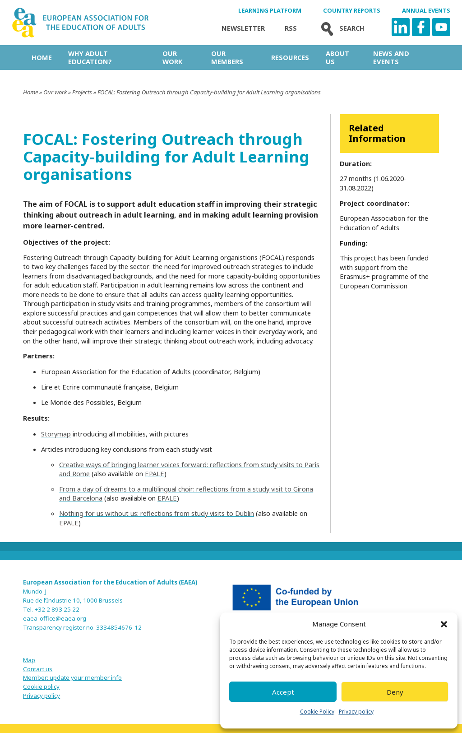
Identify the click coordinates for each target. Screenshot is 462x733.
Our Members (227, 57)
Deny (395, 691)
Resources (290, 57)
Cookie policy (41, 686)
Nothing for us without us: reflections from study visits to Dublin (156, 513)
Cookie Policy (317, 711)
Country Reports (351, 10)
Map (29, 660)
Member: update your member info (72, 677)
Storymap (56, 433)
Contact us (37, 669)
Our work (172, 57)
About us (337, 57)
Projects (82, 92)
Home (42, 57)
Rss (291, 28)
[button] (443, 624)
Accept (283, 691)
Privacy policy (356, 711)
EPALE (154, 473)
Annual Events (426, 10)
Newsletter (243, 28)
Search (341, 28)
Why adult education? (90, 57)
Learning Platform (269, 10)
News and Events (391, 57)
